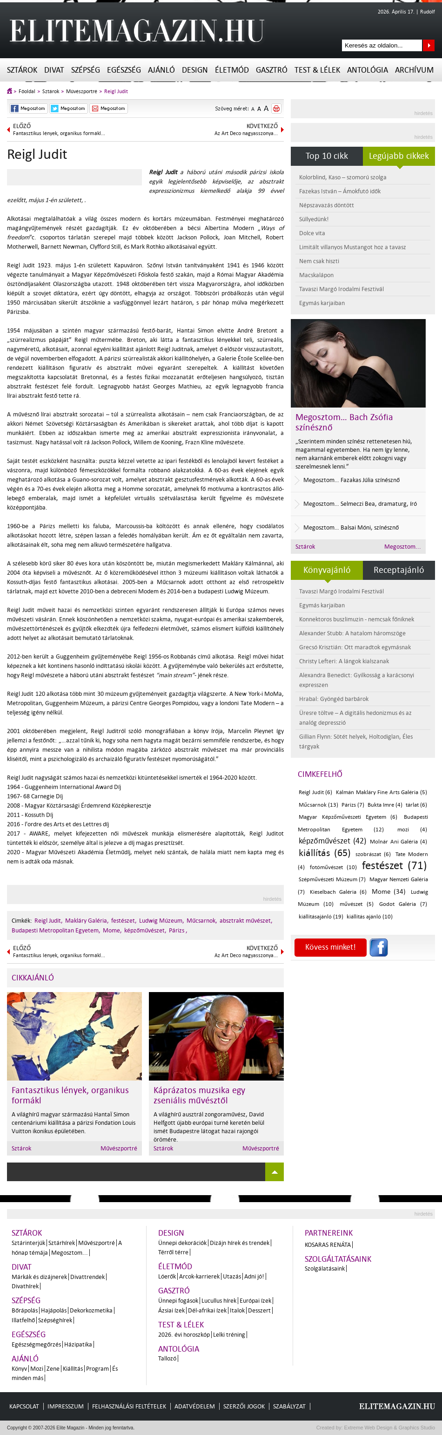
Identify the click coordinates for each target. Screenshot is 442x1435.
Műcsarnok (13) (318, 805)
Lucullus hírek (218, 1300)
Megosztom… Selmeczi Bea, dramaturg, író (360, 503)
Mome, (112, 930)
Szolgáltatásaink (338, 1259)
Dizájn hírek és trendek (239, 1242)
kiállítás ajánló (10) (370, 917)
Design (195, 70)
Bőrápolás (25, 1310)
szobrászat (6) (373, 854)
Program (97, 1368)
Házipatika (78, 1344)
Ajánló (161, 70)
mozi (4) (412, 830)
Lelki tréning (229, 1334)
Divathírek (25, 1286)
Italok (237, 1310)
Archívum (414, 70)
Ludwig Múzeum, (161, 920)
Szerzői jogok (244, 1406)
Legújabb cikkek (399, 156)
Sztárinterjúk (28, 1242)
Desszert (259, 1310)
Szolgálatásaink (325, 1268)
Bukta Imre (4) (385, 805)
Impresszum (65, 1406)
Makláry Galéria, (87, 920)
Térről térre (173, 1252)
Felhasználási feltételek (129, 1406)
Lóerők (167, 1276)
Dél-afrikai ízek (207, 1310)
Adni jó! (254, 1276)
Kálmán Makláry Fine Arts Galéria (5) (381, 792)
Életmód (232, 70)
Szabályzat (289, 1406)
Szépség (85, 70)
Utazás (232, 1276)
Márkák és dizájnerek (39, 1276)
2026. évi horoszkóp (184, 1334)
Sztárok (22, 70)
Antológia (367, 70)
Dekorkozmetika (91, 1310)
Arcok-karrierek (199, 1276)
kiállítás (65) (325, 852)
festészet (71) (394, 865)
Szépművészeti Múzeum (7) (332, 880)
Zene (53, 1368)
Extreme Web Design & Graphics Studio (389, 1427)
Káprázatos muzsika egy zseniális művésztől (199, 1095)
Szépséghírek (55, 1320)
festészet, (124, 920)
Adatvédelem (194, 1406)
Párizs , (178, 930)
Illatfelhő (23, 1320)
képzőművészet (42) (332, 841)
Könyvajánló (327, 570)
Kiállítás (73, 1368)
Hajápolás (54, 1310)
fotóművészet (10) (333, 867)
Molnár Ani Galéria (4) (398, 842)
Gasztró (272, 70)
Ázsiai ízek (171, 1310)
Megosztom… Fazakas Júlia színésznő (351, 479)
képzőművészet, (145, 930)
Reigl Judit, (48, 920)
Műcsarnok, (202, 920)
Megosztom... (402, 546)
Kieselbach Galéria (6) (338, 892)
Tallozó (167, 1358)
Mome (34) (389, 892)
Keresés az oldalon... (429, 45)
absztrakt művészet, (246, 920)
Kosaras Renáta (328, 1244)
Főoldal (27, 91)
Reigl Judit (116, 91)
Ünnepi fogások (178, 1300)
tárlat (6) (416, 805)
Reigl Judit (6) (315, 792)
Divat (54, 70)
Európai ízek (255, 1300)
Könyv (19, 1368)
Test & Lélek (317, 70)
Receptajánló (399, 570)
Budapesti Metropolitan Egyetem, (56, 930)
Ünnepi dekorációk (182, 1242)
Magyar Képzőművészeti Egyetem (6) (348, 817)
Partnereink (329, 1233)
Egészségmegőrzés (36, 1344)
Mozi (36, 1368)
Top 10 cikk (327, 156)
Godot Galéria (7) (403, 904)
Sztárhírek (61, 1242)
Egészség (124, 70)
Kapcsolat (24, 1406)
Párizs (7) (353, 805)
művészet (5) (357, 904)
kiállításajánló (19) (321, 917)
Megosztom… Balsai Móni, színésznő (351, 527)
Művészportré (81, 91)
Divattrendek (87, 1276)
